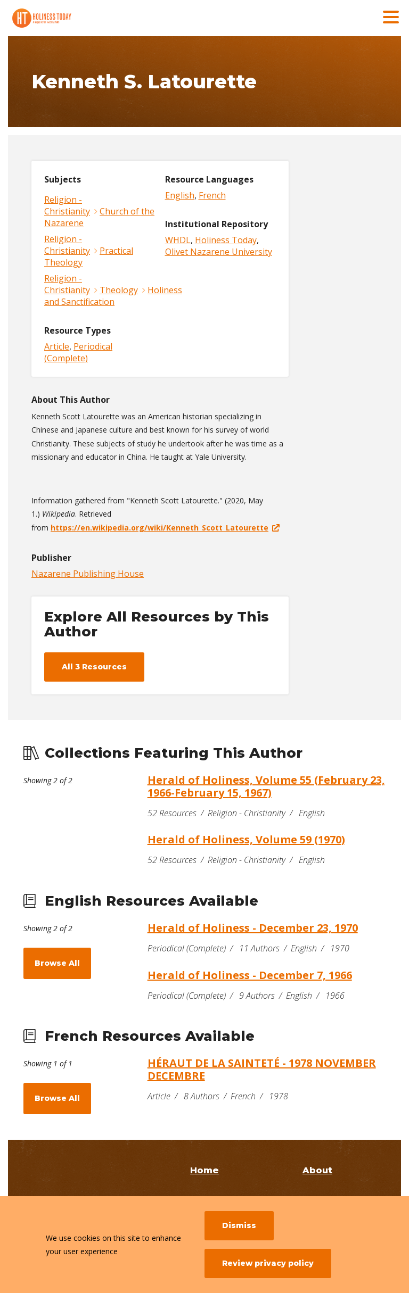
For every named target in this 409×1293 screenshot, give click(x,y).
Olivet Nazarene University (218, 252)
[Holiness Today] (88, 18)
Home (204, 1170)
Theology (119, 290)
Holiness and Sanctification (113, 296)
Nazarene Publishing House (87, 573)
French (212, 195)
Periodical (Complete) (78, 352)
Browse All (57, 963)
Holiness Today (226, 240)
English (179, 195)
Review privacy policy (268, 1263)
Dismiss (239, 1225)
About (317, 1170)
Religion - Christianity (67, 205)
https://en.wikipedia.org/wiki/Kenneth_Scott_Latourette (159, 528)
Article (56, 346)
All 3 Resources (94, 667)
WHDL (178, 240)
